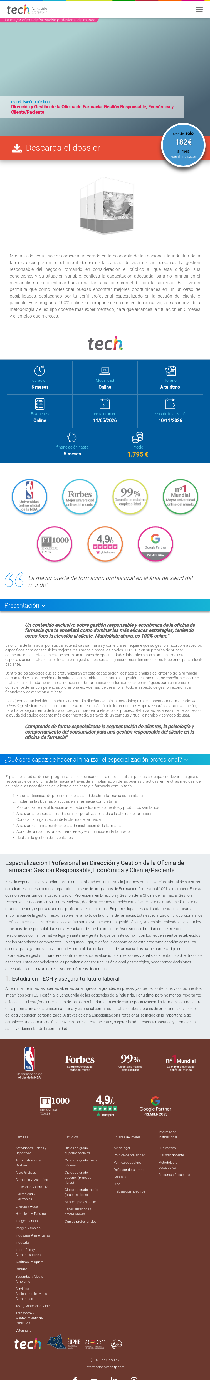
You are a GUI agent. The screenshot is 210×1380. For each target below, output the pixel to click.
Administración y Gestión (28, 1162)
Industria (22, 1243)
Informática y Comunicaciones (28, 1252)
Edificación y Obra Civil (32, 1187)
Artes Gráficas (26, 1173)
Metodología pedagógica (168, 1165)
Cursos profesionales (80, 1221)
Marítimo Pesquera (29, 1262)
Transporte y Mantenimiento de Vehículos (29, 1318)
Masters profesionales (81, 1202)
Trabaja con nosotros (129, 1191)
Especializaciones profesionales (78, 1211)
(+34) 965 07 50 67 (105, 1360)
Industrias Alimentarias (33, 1235)
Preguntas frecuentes (174, 1175)
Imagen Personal (28, 1221)
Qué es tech (167, 1148)
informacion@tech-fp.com (105, 1367)
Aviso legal (122, 1148)
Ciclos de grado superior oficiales (77, 1150)
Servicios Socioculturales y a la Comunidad (31, 1294)
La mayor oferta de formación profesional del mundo (50, 20)
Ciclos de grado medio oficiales (81, 1162)
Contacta (120, 1177)
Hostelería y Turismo (31, 1214)
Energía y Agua (27, 1206)
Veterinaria (23, 1330)
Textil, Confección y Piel (33, 1306)
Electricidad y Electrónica (25, 1196)
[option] (105, 77)
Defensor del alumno (129, 1170)
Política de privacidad (129, 1155)
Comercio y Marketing (32, 1180)
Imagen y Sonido (28, 1228)
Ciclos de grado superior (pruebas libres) (78, 1178)
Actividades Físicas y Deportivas (31, 1150)
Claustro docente (171, 1155)
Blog (117, 1184)
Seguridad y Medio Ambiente (29, 1279)
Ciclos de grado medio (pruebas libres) (81, 1192)
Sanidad (22, 1269)
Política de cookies (127, 1163)
